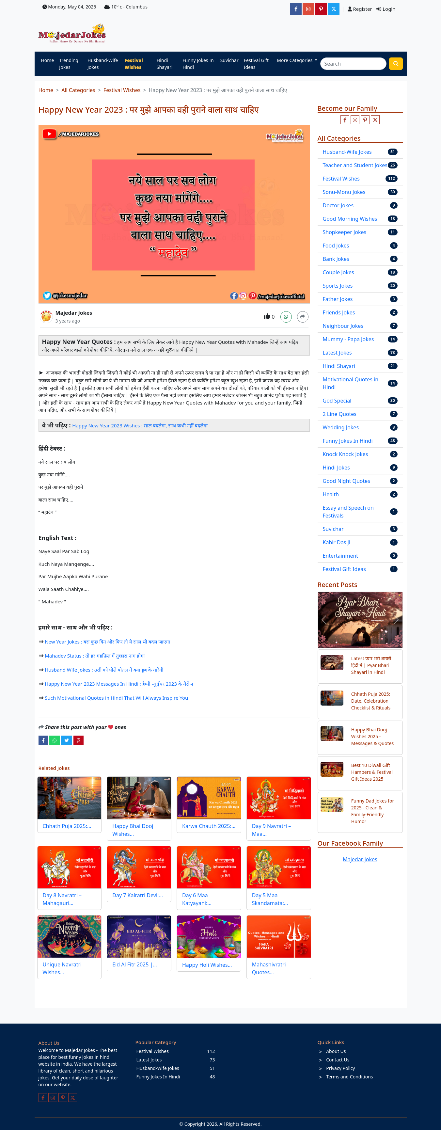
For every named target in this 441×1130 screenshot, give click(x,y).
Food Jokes (336, 245)
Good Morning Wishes (350, 218)
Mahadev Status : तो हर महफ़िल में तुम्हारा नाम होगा (95, 655)
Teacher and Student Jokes (355, 165)
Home (47, 60)
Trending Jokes (68, 63)
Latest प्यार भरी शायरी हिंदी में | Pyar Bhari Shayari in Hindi (371, 665)
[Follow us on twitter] (375, 119)
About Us (336, 1051)
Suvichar (229, 60)
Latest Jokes (337, 352)
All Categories (78, 90)
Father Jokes (338, 299)
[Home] (74, 33)
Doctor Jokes (338, 205)
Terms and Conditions (349, 1077)
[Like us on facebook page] (344, 119)
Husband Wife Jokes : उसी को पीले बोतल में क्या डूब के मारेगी (104, 669)
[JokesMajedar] (333, 9)
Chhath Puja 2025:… (67, 826)
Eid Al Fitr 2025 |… (134, 964)
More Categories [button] (295, 60)
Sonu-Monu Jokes (344, 192)
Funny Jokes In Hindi (197, 63)
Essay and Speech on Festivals (348, 511)
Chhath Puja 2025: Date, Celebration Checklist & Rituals (370, 701)
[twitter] (66, 740)
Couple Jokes (338, 272)
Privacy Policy (340, 1068)
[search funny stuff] (396, 63)
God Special (337, 400)
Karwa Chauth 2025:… (208, 826)
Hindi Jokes (336, 467)
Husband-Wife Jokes (102, 63)
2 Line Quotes (339, 414)
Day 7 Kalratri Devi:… (137, 895)
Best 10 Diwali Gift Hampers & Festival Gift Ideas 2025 (372, 772)
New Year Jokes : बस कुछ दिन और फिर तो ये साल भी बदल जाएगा (107, 641)
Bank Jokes (336, 259)
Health (331, 494)
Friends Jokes (339, 312)
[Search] (353, 63)
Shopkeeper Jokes (345, 232)
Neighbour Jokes (343, 325)
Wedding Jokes (341, 427)
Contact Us (337, 1060)
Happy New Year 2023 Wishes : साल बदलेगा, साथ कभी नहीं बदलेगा (140, 425)
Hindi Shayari (165, 63)
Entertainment (340, 555)
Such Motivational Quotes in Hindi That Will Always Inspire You (116, 697)
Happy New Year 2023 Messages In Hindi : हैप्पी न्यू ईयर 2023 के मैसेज (119, 683)
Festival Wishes (134, 63)
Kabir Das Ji (337, 542)
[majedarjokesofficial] (296, 9)
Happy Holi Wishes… (207, 964)
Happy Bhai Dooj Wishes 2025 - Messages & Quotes (372, 736)
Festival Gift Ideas (256, 63)
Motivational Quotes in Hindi (351, 383)
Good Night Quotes (346, 481)
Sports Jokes (338, 285)
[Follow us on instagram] (355, 119)
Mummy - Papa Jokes (348, 339)
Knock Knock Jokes (345, 454)
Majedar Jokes (73, 312)
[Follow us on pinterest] (365, 119)
